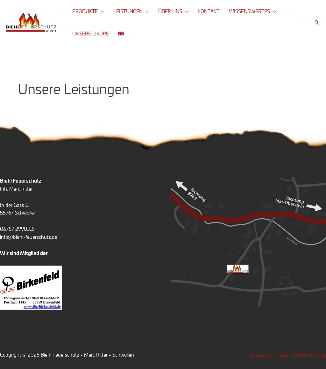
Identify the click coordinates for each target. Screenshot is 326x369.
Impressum (262, 354)
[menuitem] (121, 33)
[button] (317, 22)
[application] (101, 11)
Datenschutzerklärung (302, 354)
